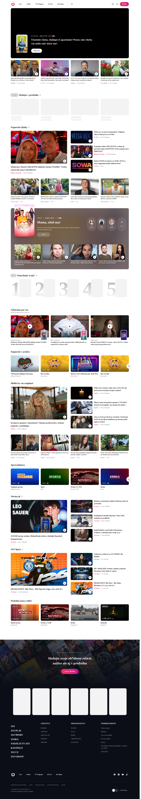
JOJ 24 (50, 4)
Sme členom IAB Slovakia (53, 785)
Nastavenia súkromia (39, 785)
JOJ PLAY (16, 730)
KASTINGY (17, 748)
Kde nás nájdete (105, 739)
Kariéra (103, 742)
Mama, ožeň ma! (48, 222)
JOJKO (14, 739)
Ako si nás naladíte (106, 735)
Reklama (103, 731)
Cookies (31, 785)
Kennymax (19, 791)
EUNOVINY (75, 742)
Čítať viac (36, 50)
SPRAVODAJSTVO (78, 723)
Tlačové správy (105, 728)
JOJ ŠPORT (17, 735)
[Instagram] (119, 775)
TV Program (39, 4)
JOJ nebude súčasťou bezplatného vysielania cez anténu (114, 747)
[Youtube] (123, 775)
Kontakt (63, 785)
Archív (29, 4)
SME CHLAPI (45, 735)
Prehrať (70, 671)
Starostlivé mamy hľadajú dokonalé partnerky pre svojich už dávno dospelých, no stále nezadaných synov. (58, 228)
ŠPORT (73, 735)
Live (20, 4)
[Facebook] (114, 775)
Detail (43, 234)
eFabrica (31, 791)
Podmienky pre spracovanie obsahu (18, 785)
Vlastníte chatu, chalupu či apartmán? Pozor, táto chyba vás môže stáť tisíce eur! (61, 41)
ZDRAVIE (44, 739)
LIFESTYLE (45, 723)
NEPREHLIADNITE (108, 723)
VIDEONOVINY (76, 739)
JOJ (13, 726)
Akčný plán (104, 751)
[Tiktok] (127, 775)
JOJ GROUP (17, 756)
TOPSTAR (44, 731)
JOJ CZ (15, 752)
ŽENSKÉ (43, 728)
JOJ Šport (60, 4)
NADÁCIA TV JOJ (20, 743)
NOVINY (74, 728)
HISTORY (44, 742)
